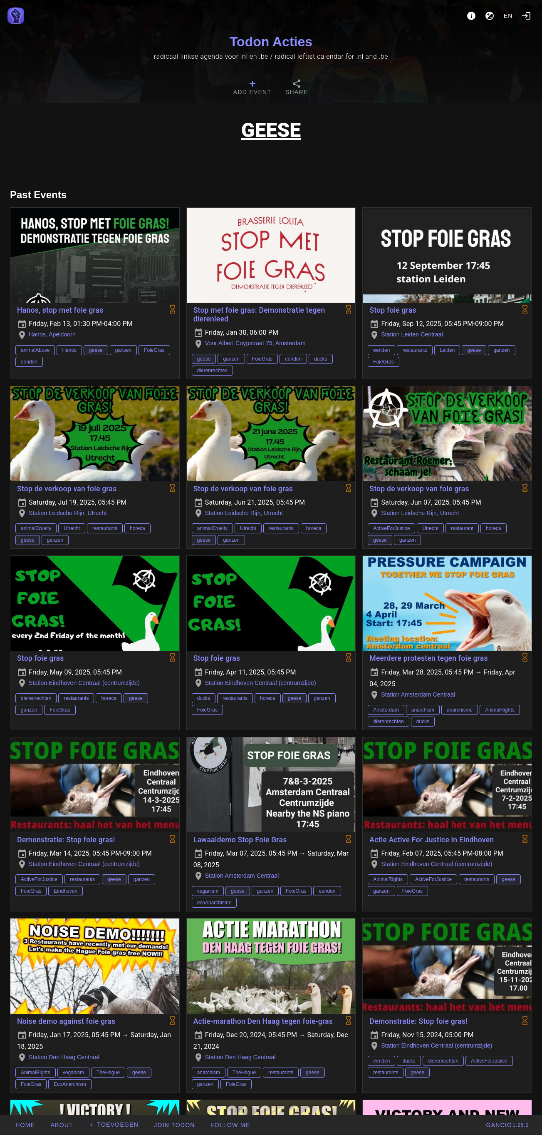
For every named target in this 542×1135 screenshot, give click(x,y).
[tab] (252, 88)
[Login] (526, 16)
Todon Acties (271, 41)
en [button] (508, 15)
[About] (471, 16)
